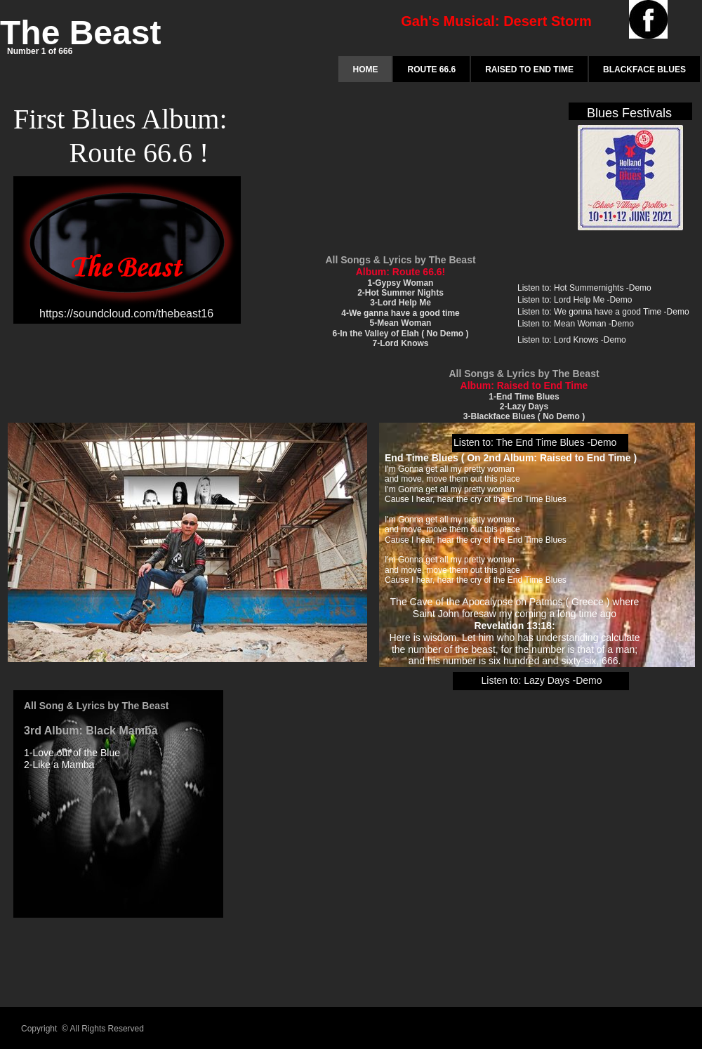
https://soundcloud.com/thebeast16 (126, 313)
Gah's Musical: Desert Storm (496, 21)
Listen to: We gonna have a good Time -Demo (603, 312)
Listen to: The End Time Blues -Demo (534, 442)
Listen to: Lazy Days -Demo (542, 680)
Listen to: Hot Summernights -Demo (584, 288)
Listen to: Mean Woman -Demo (575, 324)
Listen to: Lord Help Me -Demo (574, 300)
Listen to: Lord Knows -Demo (571, 340)
